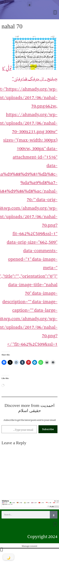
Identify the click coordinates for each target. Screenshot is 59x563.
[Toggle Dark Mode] (8, 557)
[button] (29, 4)
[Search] (53, 515)
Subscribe (48, 429)
